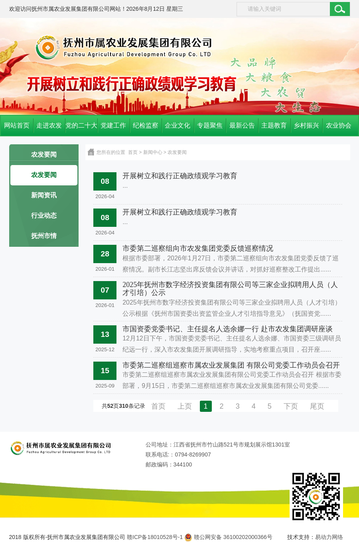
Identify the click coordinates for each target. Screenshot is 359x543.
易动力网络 (329, 537)
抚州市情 (44, 235)
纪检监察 (145, 125)
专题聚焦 (210, 125)
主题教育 (274, 125)
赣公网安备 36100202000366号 (228, 537)
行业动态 (44, 215)
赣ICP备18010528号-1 (155, 537)
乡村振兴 (306, 125)
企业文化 (177, 125)
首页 (133, 152)
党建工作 (113, 125)
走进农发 (49, 125)
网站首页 (17, 125)
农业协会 (338, 125)
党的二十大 (81, 125)
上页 (185, 406)
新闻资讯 (44, 195)
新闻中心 (152, 152)
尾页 (317, 406)
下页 (291, 406)
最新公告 (242, 125)
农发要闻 (44, 154)
